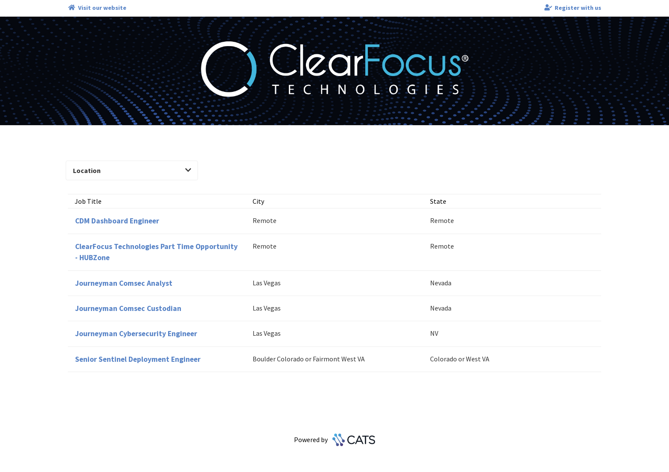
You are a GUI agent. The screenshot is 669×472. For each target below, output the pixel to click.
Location (132, 170)
